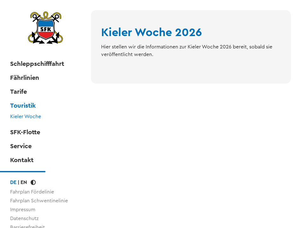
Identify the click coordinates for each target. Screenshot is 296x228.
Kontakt (21, 160)
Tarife (18, 92)
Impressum (22, 209)
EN (24, 182)
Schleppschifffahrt (37, 64)
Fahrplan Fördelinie (32, 191)
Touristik (23, 106)
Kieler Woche (25, 116)
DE (13, 182)
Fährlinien (24, 78)
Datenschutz (24, 218)
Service (21, 146)
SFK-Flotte (25, 132)
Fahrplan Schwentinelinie (39, 200)
